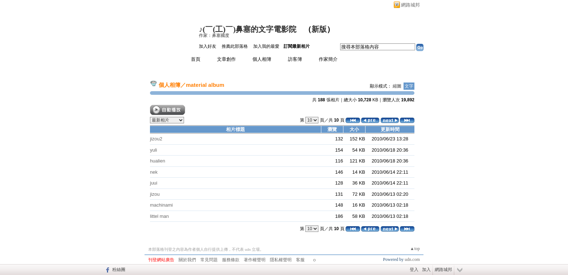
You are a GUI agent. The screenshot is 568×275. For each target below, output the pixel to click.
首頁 (195, 59)
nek (154, 172)
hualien (157, 161)
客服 (300, 259)
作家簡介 (328, 59)
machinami (161, 205)
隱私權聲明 (281, 259)
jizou (155, 194)
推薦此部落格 (235, 46)
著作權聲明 (255, 259)
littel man (159, 216)
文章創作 (226, 59)
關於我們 (187, 259)
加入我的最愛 (266, 46)
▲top (415, 248)
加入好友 (207, 46)
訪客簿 (295, 59)
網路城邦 (410, 5)
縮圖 (397, 86)
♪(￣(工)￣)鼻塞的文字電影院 (247, 29)
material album (205, 85)
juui (153, 183)
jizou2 (156, 138)
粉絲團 (118, 269)
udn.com (412, 259)
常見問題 (209, 259)
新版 (319, 29)
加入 (426, 269)
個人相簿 (261, 59)
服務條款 (230, 259)
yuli (153, 150)
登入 (414, 269)
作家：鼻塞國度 (214, 35)
